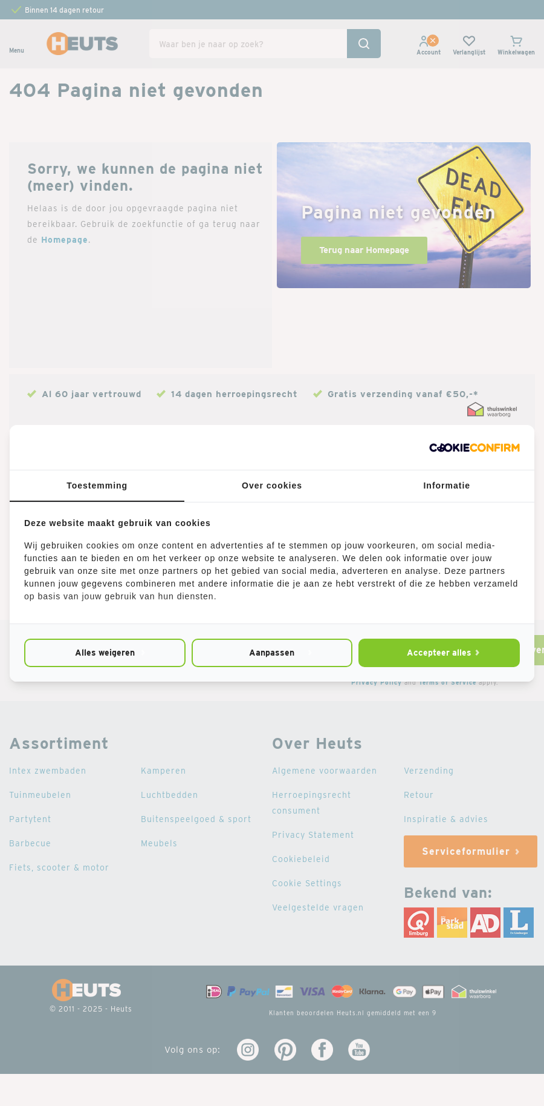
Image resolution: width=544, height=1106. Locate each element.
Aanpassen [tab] (271, 652)
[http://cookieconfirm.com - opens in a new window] (474, 447)
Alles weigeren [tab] (105, 652)
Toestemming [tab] (97, 485)
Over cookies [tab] (272, 485)
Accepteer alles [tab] (439, 652)
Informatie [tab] (446, 485)
